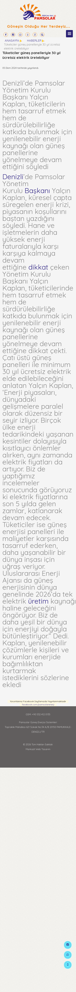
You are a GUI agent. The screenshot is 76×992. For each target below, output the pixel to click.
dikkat (38, 267)
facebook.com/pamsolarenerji (38, 704)
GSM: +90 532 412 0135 (38, 714)
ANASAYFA (12, 40)
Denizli (12, 176)
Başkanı (37, 190)
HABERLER (34, 40)
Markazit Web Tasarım (38, 749)
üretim (38, 601)
